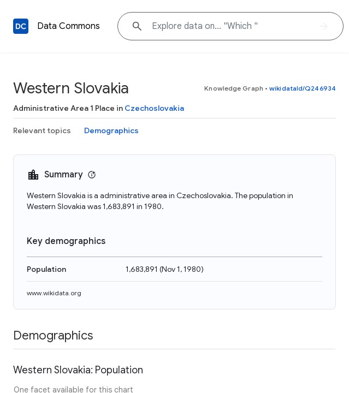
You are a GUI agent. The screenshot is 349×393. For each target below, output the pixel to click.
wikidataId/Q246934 (302, 88)
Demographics (111, 130)
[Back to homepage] (20, 26)
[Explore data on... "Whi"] (230, 26)
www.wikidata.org (54, 293)
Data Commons (68, 26)
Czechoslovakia (154, 108)
